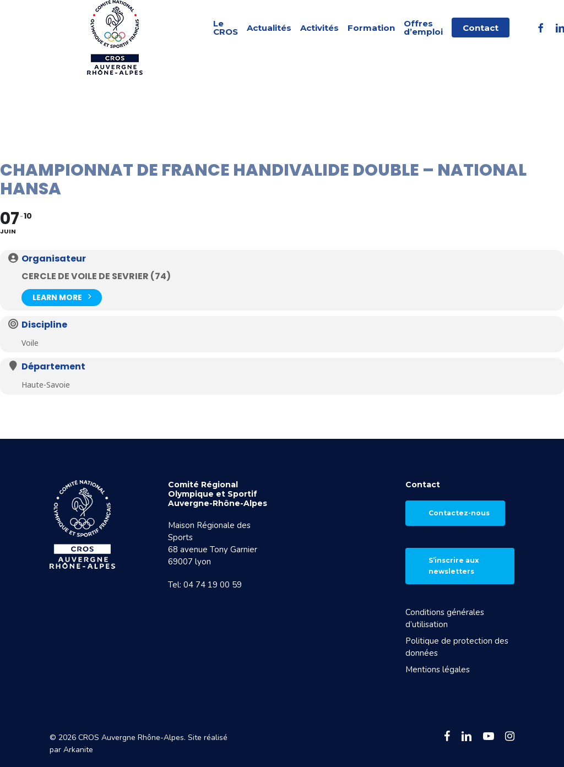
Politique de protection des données (456, 647)
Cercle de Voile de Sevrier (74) (96, 276)
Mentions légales (437, 669)
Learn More (61, 296)
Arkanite (78, 749)
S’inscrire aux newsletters (454, 565)
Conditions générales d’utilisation (444, 618)
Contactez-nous (459, 513)
